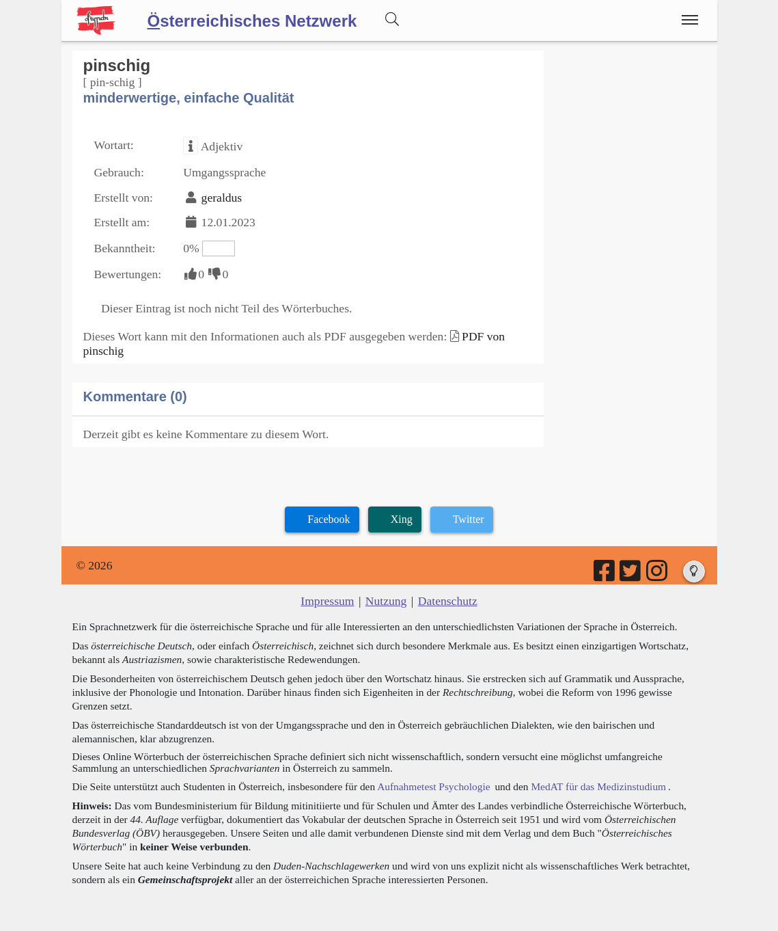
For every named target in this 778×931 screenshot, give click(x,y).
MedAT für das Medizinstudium (598, 786)
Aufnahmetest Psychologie (433, 786)
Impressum (327, 601)
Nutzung (386, 601)
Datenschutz (447, 601)
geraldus (222, 197)
